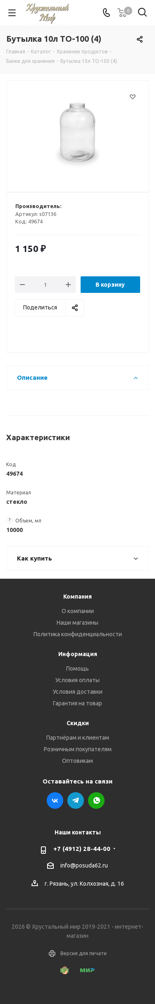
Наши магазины (77, 622)
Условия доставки (78, 691)
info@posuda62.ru (84, 865)
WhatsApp (96, 800)
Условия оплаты (77, 680)
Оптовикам (77, 760)
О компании (78, 611)
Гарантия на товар (77, 703)
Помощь (77, 668)
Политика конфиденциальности (77, 634)
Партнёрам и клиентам (77, 737)
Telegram (75, 800)
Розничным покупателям (78, 749)
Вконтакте (55, 800)
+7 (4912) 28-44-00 (81, 848)
